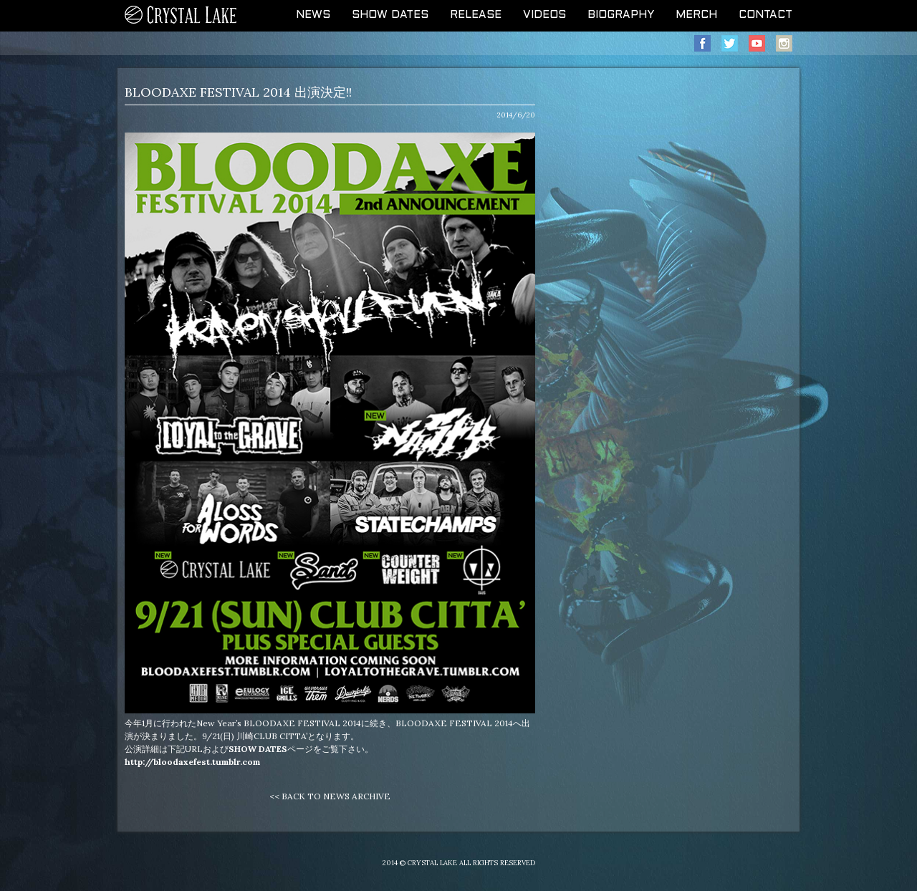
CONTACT (765, 15)
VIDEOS (544, 15)
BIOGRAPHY (620, 15)
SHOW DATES (390, 15)
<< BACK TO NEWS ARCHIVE (329, 796)
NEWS (313, 15)
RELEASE (475, 15)
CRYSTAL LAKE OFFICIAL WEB (181, 16)
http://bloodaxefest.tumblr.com (192, 761)
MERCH (696, 15)
